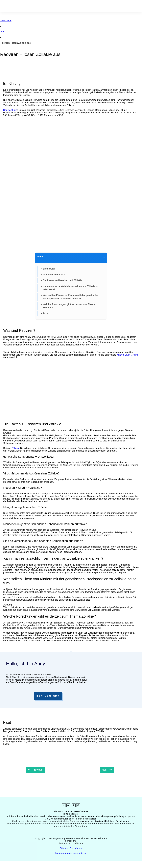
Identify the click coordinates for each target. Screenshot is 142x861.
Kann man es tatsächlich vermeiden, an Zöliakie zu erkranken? (70, 288)
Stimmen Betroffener (71, 848)
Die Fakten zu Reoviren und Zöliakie (62, 280)
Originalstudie (10, 110)
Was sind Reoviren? (54, 274)
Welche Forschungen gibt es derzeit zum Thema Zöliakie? (69, 306)
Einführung (49, 268)
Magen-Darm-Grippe (127, 355)
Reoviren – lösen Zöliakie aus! (31, 54)
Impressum (70, 841)
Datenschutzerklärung (71, 843)
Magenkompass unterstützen (71, 853)
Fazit (45, 313)
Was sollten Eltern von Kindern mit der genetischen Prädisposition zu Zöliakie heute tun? (71, 297)
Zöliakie (16, 448)
